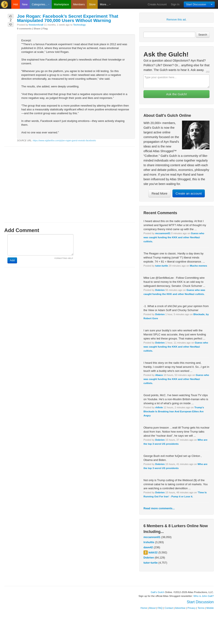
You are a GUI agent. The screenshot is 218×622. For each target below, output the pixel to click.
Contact (169, 607)
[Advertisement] (69, 180)
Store (92, 4)
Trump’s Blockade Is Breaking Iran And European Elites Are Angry (173, 411)
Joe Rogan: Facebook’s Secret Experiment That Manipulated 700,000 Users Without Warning (67, 18)
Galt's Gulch (157, 592)
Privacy (192, 607)
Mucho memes (198, 265)
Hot (15, 4)
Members (79, 4)
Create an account (189, 193)
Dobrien (160, 290)
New (24, 4)
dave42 (148, 547)
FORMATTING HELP (63, 258)
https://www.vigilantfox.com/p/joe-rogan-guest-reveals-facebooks (64, 140)
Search (202, 34)
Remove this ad (176, 19)
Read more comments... (159, 508)
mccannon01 (162, 233)
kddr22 (153, 552)
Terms (201, 607)
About (152, 607)
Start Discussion (196, 4)
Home (144, 607)
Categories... (41, 4)
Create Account (157, 4)
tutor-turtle (161, 265)
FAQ (160, 607)
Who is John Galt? (204, 596)
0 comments (24, 28)
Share (37, 28)
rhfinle (159, 407)
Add (12, 260)
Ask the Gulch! (176, 94)
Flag (45, 28)
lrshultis (148, 542)
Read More (159, 193)
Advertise (180, 607)
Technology (79, 24)
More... (105, 4)
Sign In (175, 4)
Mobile (210, 607)
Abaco (159, 375)
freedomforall (36, 24)
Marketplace (61, 4)
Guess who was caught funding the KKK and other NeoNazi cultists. (173, 237)
